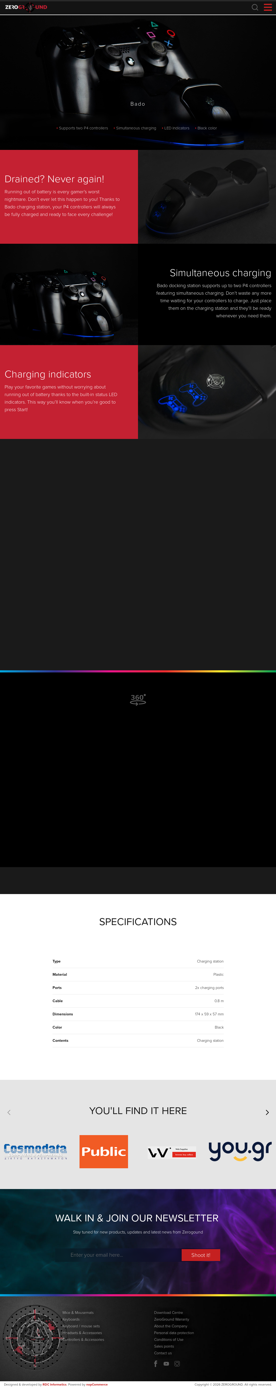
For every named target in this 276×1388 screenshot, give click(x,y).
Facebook (155, 1364)
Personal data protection (174, 1333)
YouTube (166, 1364)
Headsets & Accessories (82, 1333)
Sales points (164, 1346)
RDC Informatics (55, 1384)
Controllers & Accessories (83, 1339)
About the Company (170, 1326)
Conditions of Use (169, 1339)
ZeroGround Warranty (171, 1319)
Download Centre (168, 1312)
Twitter (177, 1364)
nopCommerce (97, 1384)
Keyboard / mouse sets (81, 1326)
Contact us (163, 1353)
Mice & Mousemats (78, 1312)
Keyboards (71, 1319)
